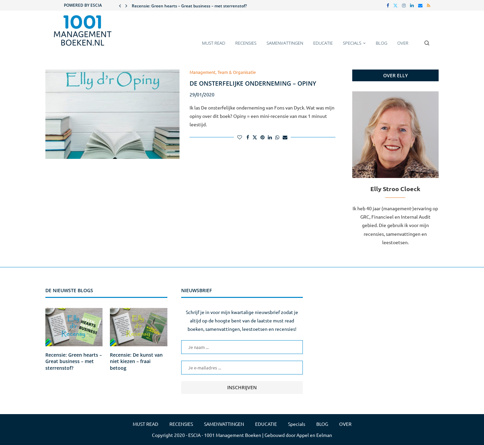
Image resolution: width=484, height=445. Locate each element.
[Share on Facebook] (247, 137)
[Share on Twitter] (254, 137)
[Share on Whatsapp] (277, 137)
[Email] (420, 5)
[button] (120, 5)
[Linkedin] (412, 5)
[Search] (427, 46)
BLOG (381, 43)
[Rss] (428, 5)
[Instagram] (404, 5)
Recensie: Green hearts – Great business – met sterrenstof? (189, 6)
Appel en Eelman (314, 435)
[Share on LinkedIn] (270, 137)
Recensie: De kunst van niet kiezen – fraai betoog (136, 361)
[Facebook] (388, 5)
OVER (402, 43)
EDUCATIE (323, 43)
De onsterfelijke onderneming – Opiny (253, 83)
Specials (352, 43)
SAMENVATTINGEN (285, 43)
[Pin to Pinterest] (262, 137)
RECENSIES (245, 43)
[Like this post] (239, 137)
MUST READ (213, 43)
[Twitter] (395, 5)
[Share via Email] (285, 137)
